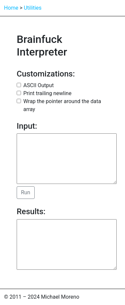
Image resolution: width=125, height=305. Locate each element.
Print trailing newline (47, 93)
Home (11, 8)
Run (25, 192)
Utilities (32, 8)
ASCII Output (38, 85)
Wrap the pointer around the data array (62, 105)
